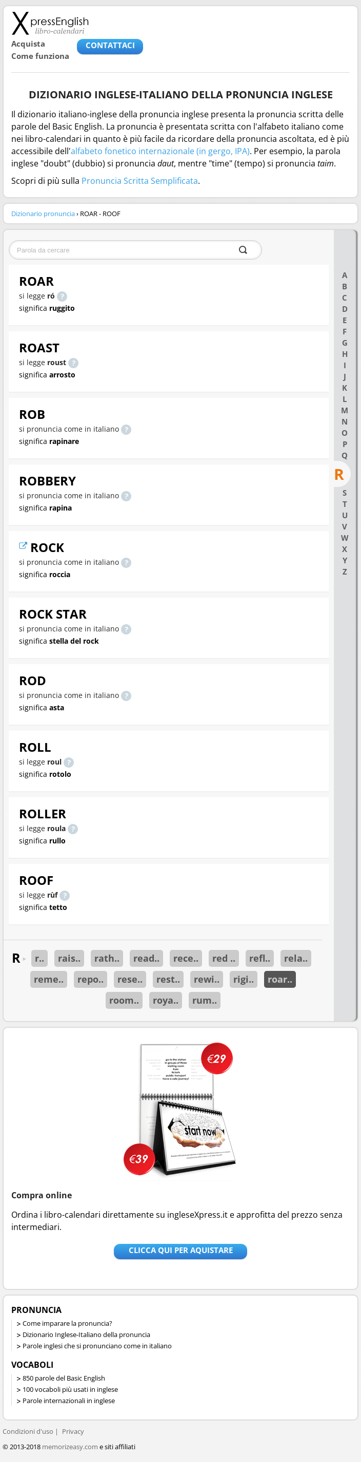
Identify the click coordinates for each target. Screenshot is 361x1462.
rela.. (296, 958)
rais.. (69, 958)
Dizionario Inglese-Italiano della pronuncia (86, 1334)
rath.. (106, 958)
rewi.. (206, 979)
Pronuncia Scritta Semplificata (140, 180)
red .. (223, 958)
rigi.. (243, 979)
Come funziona (40, 56)
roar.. (280, 979)
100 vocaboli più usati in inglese (70, 1389)
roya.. (165, 1000)
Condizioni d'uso (28, 1431)
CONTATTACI (110, 45)
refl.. (259, 958)
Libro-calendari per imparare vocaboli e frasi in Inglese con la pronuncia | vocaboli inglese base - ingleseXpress (50, 23)
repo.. (90, 979)
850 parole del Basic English (64, 1378)
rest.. (168, 979)
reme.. (49, 979)
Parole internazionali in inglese (69, 1400)
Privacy (73, 1431)
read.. (146, 958)
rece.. (185, 958)
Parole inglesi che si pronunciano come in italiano (97, 1345)
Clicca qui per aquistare (181, 1250)
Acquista (28, 43)
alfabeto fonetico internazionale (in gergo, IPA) (160, 151)
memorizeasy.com (70, 1446)
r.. (39, 958)
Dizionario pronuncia (43, 213)
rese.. (130, 979)
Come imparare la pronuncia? (67, 1323)
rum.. (204, 1000)
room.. (124, 1000)
